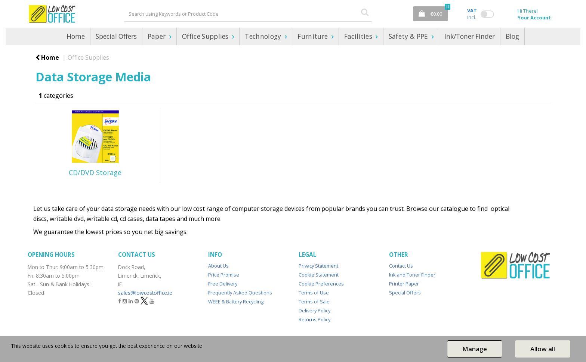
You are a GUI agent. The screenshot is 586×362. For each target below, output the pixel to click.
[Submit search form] (365, 12)
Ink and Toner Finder (412, 274)
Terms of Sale (314, 301)
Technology (264, 36)
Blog (512, 36)
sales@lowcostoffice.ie (145, 292)
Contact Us (401, 265)
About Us (218, 265)
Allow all (542, 348)
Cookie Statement (319, 274)
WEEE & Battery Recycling (235, 301)
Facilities (359, 36)
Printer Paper (404, 283)
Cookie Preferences (321, 283)
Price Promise (223, 274)
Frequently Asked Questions (240, 292)
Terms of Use (314, 292)
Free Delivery (222, 283)
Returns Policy (314, 319)
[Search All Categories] (248, 14)
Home (76, 36)
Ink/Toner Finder (469, 36)
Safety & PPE (409, 36)
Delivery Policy (314, 310)
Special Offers (116, 36)
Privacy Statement (318, 265)
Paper (157, 36)
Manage (474, 348)
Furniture (313, 36)
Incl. (472, 14)
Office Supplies (206, 36)
